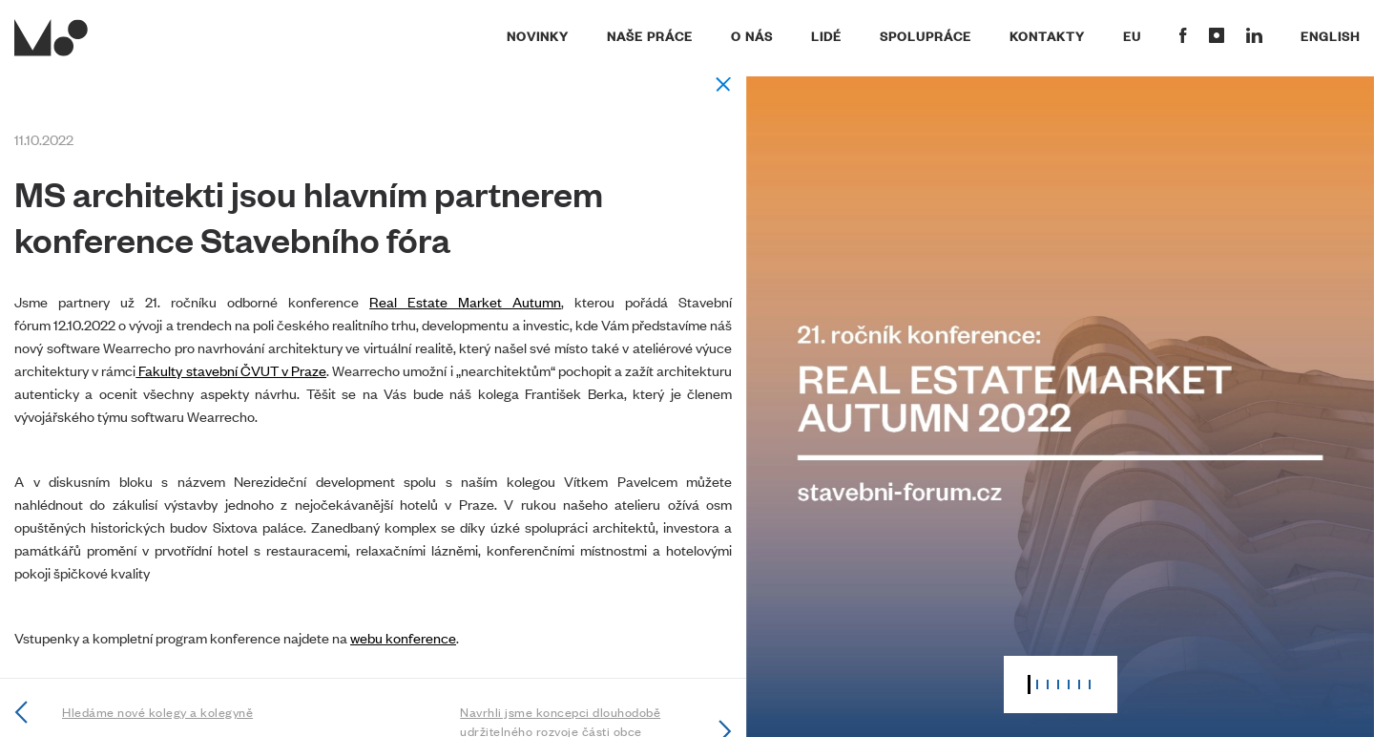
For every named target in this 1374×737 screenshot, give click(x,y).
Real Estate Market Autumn (465, 301)
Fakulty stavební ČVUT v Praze (230, 370)
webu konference (403, 637)
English (1330, 35)
